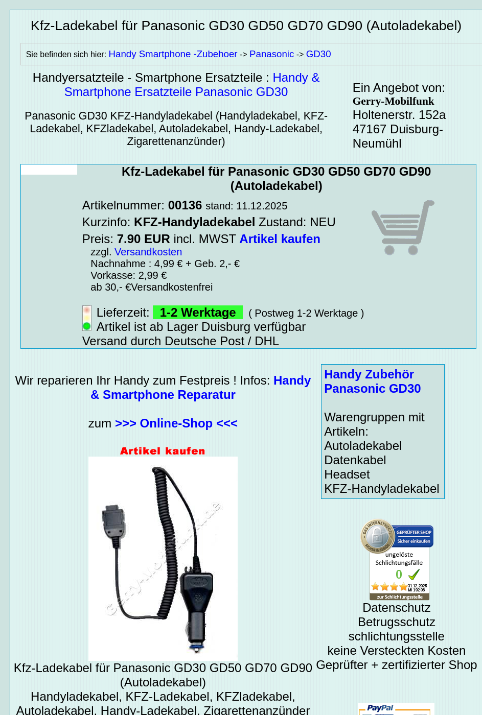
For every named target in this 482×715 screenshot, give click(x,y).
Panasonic (271, 54)
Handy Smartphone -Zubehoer (173, 54)
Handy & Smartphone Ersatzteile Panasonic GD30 (192, 84)
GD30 (318, 54)
